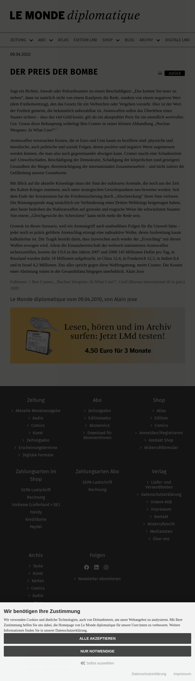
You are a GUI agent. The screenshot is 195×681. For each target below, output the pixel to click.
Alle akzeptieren (97, 638)
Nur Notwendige (97, 651)
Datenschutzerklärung (149, 674)
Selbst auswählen (97, 663)
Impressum (182, 674)
